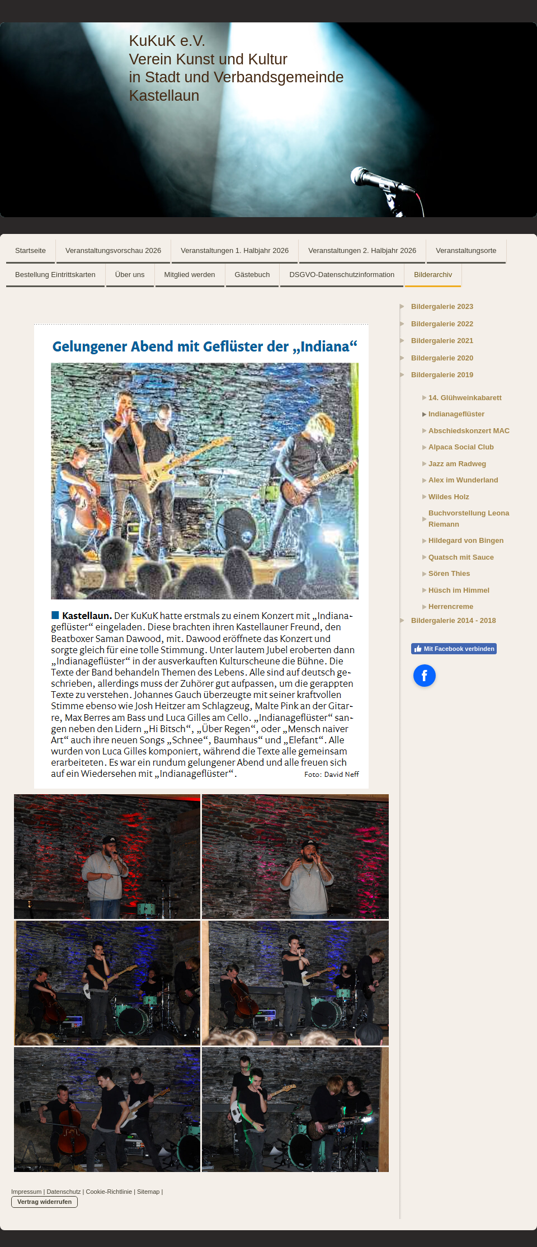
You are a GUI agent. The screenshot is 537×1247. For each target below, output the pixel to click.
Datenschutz (63, 1191)
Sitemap (148, 1191)
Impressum (26, 1191)
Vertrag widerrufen (44, 1201)
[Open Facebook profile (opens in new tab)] (424, 675)
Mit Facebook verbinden (453, 648)
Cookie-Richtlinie (109, 1191)
